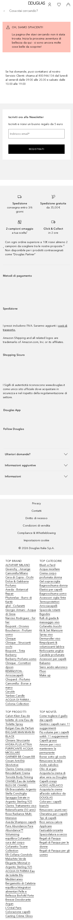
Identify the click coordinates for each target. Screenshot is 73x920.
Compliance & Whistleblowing (36, 533)
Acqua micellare (50, 569)
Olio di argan (48, 769)
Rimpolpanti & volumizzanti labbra (52, 644)
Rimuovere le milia (51, 761)
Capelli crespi (48, 781)
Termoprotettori (50, 601)
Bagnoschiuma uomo (53, 593)
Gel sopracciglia (50, 581)
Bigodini (45, 614)
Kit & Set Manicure (51, 630)
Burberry (11, 655)
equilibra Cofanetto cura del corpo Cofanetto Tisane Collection (18, 844)
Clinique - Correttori (18, 663)
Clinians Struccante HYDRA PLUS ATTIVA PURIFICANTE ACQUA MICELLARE (19, 746)
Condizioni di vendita (36, 525)
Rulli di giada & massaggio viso (50, 620)
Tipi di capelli (48, 818)
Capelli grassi (48, 740)
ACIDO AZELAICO (51, 785)
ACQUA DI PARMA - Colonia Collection (18, 702)
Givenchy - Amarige (18, 569)
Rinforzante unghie (52, 650)
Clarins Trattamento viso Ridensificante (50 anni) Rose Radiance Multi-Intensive (20, 812)
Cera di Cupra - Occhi (19, 577)
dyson (9, 667)
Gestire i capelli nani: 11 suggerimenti (55, 726)
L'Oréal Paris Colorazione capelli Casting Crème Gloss (19, 912)
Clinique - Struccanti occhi (18, 644)
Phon (43, 671)
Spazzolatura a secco (53, 834)
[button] (36, 454)
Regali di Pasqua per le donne (54, 844)
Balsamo (45, 663)
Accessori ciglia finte (53, 597)
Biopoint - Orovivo (17, 626)
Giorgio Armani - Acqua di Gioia (20, 612)
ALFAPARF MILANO (17, 565)
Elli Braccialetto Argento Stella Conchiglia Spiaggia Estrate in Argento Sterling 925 (20, 795)
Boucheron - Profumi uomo (18, 632)
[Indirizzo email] (36, 133)
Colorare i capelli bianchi (51, 803)
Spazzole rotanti (50, 610)
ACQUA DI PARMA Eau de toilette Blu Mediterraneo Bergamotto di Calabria (20, 877)
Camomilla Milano (16, 573)
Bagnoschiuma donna (54, 585)
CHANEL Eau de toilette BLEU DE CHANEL (20, 783)
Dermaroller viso (50, 638)
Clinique (10, 638)
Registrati (36, 149)
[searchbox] (36, 11)
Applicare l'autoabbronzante (51, 828)
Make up (45, 675)
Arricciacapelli (48, 606)
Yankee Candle (15, 695)
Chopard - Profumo (17, 679)
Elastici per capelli (51, 589)
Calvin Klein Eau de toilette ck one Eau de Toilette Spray (19, 720)
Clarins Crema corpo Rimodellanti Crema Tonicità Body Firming (19, 773)
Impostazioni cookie (36, 540)
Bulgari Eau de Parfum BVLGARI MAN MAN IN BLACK (20, 732)
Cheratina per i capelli (54, 814)
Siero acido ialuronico (54, 667)
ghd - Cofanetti (15, 606)
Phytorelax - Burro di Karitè (18, 599)
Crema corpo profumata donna (51, 575)
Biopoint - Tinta (15, 650)
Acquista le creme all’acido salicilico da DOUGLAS (53, 793)
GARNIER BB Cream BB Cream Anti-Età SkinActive (20, 761)
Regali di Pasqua (50, 838)
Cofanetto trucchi (51, 626)
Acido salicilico (49, 765)
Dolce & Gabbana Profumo (17, 583)
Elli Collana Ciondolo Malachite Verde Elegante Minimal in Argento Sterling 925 (18, 861)
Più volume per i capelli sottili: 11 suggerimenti (54, 734)
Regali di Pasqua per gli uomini (55, 852)
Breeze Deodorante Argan (18, 901)
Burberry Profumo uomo (20, 659)
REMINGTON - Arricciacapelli (14, 673)
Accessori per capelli (53, 659)
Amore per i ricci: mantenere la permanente (50, 748)
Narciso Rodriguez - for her (20, 620)
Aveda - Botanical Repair (16, 591)
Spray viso (46, 634)
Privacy (36, 503)
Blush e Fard (47, 565)
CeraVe (10, 691)
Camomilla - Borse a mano (18, 685)
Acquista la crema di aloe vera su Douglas (53, 775)
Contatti (37, 510)
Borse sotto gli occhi (53, 756)
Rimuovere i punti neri (53, 810)
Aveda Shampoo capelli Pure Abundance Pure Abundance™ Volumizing (20, 828)
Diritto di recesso (36, 518)
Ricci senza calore (51, 822)
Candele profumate (52, 655)
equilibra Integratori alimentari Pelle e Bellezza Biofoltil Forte (19, 891)
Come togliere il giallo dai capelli (54, 718)
